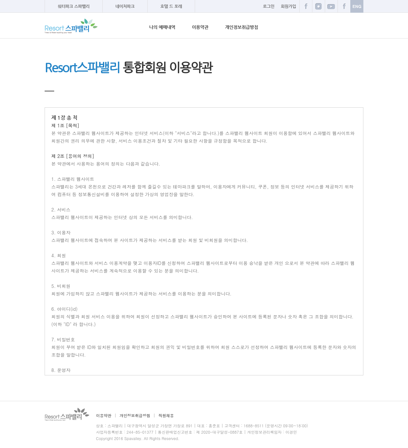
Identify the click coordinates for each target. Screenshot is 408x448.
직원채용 (166, 415)
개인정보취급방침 (241, 27)
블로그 (318, 6)
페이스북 (305, 6)
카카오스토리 (344, 6)
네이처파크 (125, 6)
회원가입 (288, 6)
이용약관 (200, 27)
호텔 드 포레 (171, 6)
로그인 (268, 6)
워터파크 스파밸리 (74, 6)
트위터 (331, 6)
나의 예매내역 (162, 27)
